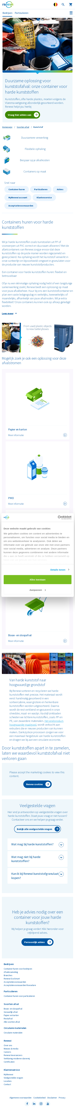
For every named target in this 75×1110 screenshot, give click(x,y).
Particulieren (21, 12)
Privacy (62, 1097)
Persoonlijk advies (34, 942)
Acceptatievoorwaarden (20, 205)
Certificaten (9, 1061)
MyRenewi (8, 1074)
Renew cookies (34, 784)
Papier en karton (11, 1015)
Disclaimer (52, 1097)
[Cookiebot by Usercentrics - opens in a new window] (57, 517)
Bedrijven (7, 12)
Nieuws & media (11, 1048)
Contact (7, 1084)
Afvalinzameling (11, 972)
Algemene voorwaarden (20, 1097)
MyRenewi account (17, 197)
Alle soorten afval (12, 1021)
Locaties (8, 1081)
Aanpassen (37, 589)
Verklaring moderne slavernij (17, 1058)
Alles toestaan (38, 579)
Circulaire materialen (13, 1032)
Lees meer (7, 313)
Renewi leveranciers (13, 1055)
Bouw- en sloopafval (13, 1008)
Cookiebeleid (39, 1097)
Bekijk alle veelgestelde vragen (34, 829)
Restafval (8, 1018)
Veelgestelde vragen (13, 1077)
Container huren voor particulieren (19, 996)
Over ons (8, 1045)
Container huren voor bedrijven (18, 968)
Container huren (16, 189)
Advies (60, 189)
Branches (8, 975)
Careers (7, 1051)
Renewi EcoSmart (12, 978)
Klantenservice (44, 197)
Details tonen (57, 569)
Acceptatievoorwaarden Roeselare (20, 985)
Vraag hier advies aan (19, 114)
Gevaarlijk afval (11, 1012)
